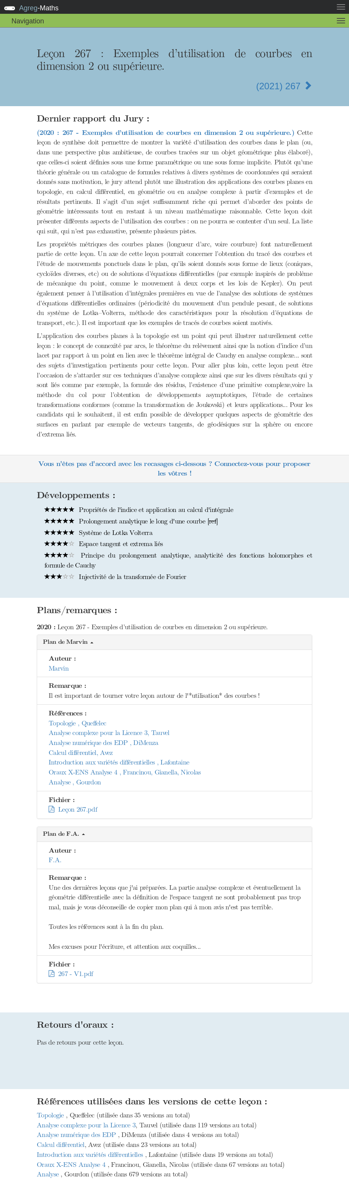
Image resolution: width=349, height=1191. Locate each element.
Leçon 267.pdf (73, 809)
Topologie (51, 1115)
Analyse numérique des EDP (77, 1134)
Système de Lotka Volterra (98, 532)
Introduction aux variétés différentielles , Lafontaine (119, 762)
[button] (174, 642)
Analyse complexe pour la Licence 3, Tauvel (109, 732)
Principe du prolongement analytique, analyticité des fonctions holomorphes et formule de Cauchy (178, 560)
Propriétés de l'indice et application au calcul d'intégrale (138, 509)
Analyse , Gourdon (75, 782)
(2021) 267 (284, 85)
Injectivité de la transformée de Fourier (115, 577)
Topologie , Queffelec (77, 723)
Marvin (58, 668)
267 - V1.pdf (71, 974)
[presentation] (174, 238)
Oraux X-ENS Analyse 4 (72, 1164)
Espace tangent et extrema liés (103, 544)
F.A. (55, 860)
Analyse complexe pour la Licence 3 (86, 1125)
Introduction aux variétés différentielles (91, 1154)
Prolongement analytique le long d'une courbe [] (131, 521)
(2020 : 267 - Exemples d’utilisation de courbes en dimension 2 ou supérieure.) (165, 132)
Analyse (48, 1174)
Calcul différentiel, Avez (81, 752)
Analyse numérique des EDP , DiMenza (103, 742)
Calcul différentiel (61, 1144)
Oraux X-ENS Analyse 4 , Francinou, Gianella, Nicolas (125, 772)
